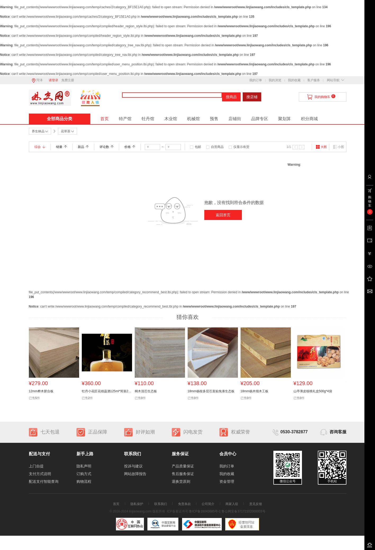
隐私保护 (136, 504)
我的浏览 (275, 80)
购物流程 (83, 481)
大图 (321, 147)
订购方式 (83, 474)
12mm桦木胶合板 (41, 391)
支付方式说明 (40, 474)
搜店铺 (251, 97)
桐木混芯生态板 (146, 391)
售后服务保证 (183, 474)
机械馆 (193, 118)
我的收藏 (294, 80)
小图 (338, 147)
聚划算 (284, 118)
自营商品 (217, 147)
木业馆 (170, 118)
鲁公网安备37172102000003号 (243, 511)
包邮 (198, 147)
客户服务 (313, 80)
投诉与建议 (133, 466)
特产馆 (125, 118)
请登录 (53, 80)
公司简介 (208, 504)
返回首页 (223, 215)
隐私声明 (83, 466)
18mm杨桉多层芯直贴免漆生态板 (211, 391)
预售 (214, 118)
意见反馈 (255, 504)
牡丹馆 (148, 118)
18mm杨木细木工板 (254, 391)
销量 (61, 147)
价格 (129, 147)
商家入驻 (231, 504)
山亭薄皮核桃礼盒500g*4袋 (312, 391)
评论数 (107, 147)
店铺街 (234, 118)
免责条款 (184, 504)
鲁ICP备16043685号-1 (205, 511)
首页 (104, 118)
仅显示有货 (241, 147)
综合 (39, 147)
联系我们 (160, 504)
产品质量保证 (183, 466)
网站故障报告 (135, 474)
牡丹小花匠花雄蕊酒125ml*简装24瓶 (107, 391)
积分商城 (309, 118)
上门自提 (36, 466)
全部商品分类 (59, 118)
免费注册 (67, 80)
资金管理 (226, 481)
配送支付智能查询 (43, 481)
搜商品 (231, 97)
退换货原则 (181, 481)
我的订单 (255, 80)
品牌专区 (259, 118)
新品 (83, 147)
